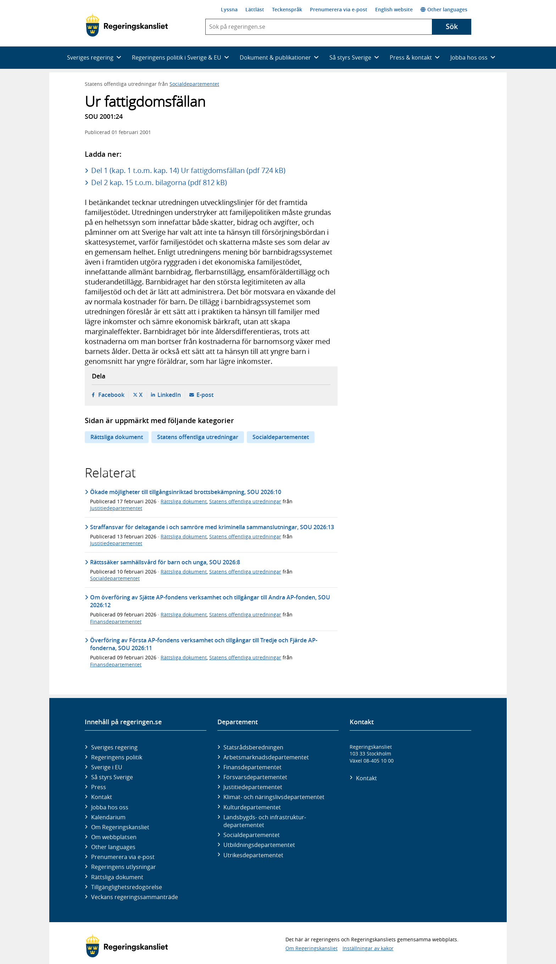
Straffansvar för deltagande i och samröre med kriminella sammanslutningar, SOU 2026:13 (212, 527)
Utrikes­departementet (253, 855)
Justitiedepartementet (116, 508)
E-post (204, 395)
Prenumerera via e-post (338, 9)
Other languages (444, 9)
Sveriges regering (114, 747)
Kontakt (101, 797)
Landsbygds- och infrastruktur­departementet (264, 821)
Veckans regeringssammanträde (134, 897)
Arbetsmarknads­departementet (266, 757)
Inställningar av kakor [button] (368, 948)
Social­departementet (251, 835)
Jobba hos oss (109, 807)
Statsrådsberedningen (253, 747)
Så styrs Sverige (112, 777)
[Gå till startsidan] (127, 25)
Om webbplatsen (114, 837)
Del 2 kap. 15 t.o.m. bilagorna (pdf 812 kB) (159, 182)
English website (394, 9)
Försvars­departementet (255, 777)
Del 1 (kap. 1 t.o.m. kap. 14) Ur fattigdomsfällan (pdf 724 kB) (188, 170)
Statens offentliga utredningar (197, 437)
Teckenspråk (287, 9)
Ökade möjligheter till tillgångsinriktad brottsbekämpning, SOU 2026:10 (185, 492)
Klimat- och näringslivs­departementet (273, 797)
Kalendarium (108, 817)
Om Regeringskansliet (120, 827)
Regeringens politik (116, 757)
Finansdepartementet (115, 621)
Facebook (111, 395)
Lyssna (229, 9)
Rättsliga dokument (116, 437)
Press (98, 787)
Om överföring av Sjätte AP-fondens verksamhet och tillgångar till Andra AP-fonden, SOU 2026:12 (210, 601)
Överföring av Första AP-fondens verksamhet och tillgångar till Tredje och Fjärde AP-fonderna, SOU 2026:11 (203, 644)
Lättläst (254, 9)
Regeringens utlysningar (123, 867)
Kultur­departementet (252, 807)
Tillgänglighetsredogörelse (126, 887)
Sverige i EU (106, 767)
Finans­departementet (252, 767)
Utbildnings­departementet (259, 845)
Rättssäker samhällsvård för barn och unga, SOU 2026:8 (165, 562)
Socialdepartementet (194, 84)
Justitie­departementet (252, 787)
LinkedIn (169, 395)
